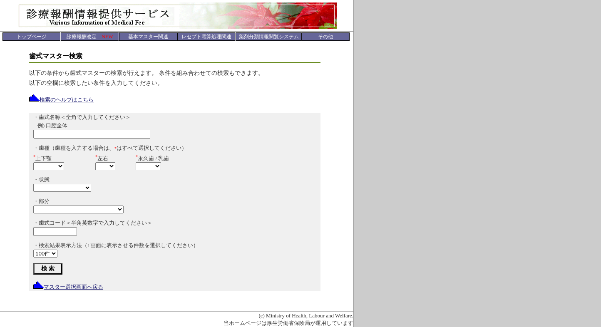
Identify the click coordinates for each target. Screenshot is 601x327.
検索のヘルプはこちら (61, 100)
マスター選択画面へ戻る (68, 287)
